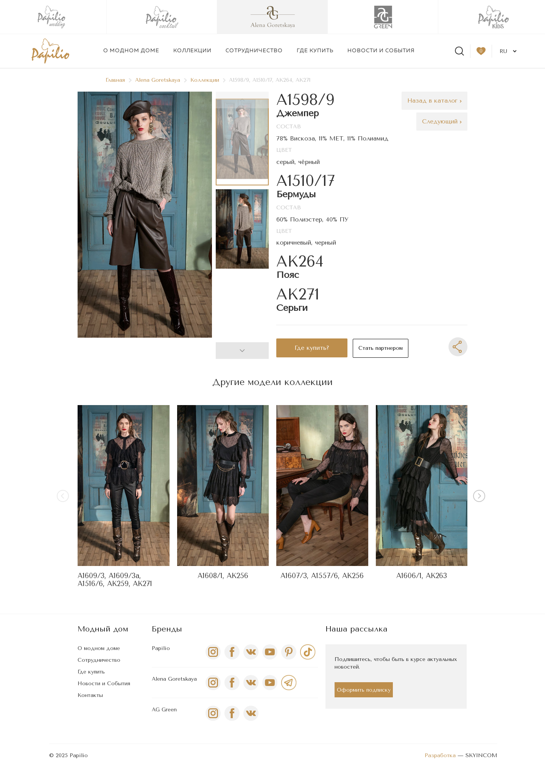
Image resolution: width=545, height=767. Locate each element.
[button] (242, 350)
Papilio (161, 648)
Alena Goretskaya (161, 80)
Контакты (90, 695)
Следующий (442, 121)
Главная (119, 80)
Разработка (440, 755)
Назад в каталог (434, 100)
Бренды (167, 629)
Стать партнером (380, 348)
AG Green (164, 709)
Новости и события (381, 50)
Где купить (315, 50)
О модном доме (131, 50)
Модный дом (103, 629)
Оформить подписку (364, 690)
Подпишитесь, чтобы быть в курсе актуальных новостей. (396, 663)
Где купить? (311, 347)
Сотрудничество (254, 50)
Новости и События (104, 683)
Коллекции (192, 50)
